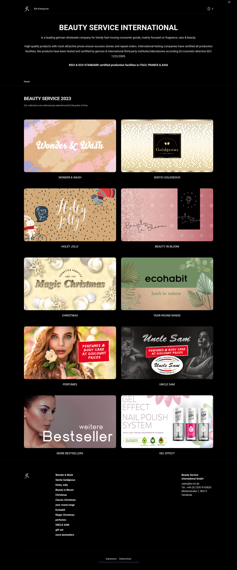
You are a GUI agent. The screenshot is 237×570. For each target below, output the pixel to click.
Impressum (111, 559)
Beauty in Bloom (64, 489)
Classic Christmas (65, 499)
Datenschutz (125, 559)
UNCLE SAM (62, 524)
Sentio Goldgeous (65, 479)
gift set (59, 529)
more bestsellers (64, 534)
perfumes (60, 519)
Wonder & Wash (64, 474)
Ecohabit (60, 509)
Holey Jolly (61, 484)
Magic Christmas (64, 514)
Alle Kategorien (41, 8)
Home (27, 81)
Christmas (61, 494)
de (229, 1)
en (233, 1)
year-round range (65, 504)
